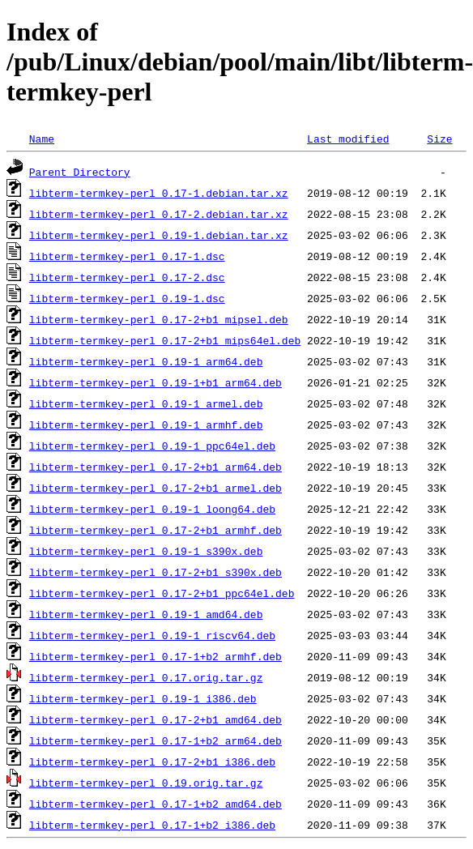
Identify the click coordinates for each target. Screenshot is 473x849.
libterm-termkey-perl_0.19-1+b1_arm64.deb (155, 382)
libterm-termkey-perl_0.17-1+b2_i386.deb (152, 824)
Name (41, 138)
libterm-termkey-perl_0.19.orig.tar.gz (146, 782)
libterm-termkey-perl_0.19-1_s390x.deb (146, 551)
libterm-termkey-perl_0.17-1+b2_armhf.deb (155, 656)
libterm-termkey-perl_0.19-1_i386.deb (143, 698)
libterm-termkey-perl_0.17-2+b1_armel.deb (155, 487)
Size (439, 138)
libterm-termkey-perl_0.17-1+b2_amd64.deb (155, 803)
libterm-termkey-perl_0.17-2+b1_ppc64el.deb (162, 593)
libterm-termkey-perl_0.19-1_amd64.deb (146, 614)
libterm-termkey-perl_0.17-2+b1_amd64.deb (155, 719)
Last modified (348, 138)
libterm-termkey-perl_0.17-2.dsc (127, 277)
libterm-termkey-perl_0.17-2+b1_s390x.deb (155, 572)
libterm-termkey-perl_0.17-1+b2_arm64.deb (155, 740)
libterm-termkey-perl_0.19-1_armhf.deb (146, 424)
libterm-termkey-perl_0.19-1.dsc (127, 298)
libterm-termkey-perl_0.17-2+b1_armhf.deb (155, 530)
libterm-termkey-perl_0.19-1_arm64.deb (146, 361)
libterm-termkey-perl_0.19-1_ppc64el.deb (152, 445)
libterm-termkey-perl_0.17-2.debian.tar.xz (158, 214)
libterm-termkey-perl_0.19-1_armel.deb (146, 403)
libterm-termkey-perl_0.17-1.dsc (127, 256)
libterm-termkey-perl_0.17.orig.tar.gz (146, 677)
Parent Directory (79, 171)
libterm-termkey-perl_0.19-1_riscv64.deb (152, 635)
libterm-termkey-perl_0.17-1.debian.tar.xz (158, 193)
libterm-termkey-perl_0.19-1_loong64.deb (152, 508)
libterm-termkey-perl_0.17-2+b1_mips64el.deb (164, 340)
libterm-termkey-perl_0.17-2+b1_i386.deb (152, 761)
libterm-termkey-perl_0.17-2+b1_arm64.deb (155, 466)
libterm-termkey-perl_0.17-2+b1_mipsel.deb (158, 319)
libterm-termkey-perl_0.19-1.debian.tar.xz (158, 235)
